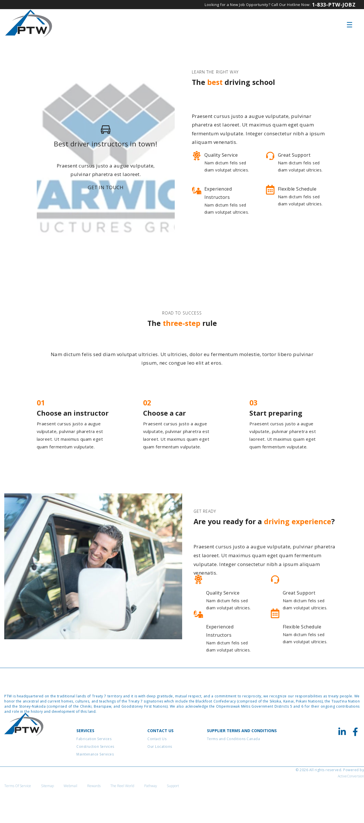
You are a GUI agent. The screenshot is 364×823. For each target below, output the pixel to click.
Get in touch (105, 199)
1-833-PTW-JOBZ (333, 4)
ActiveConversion (351, 810)
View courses (216, 249)
